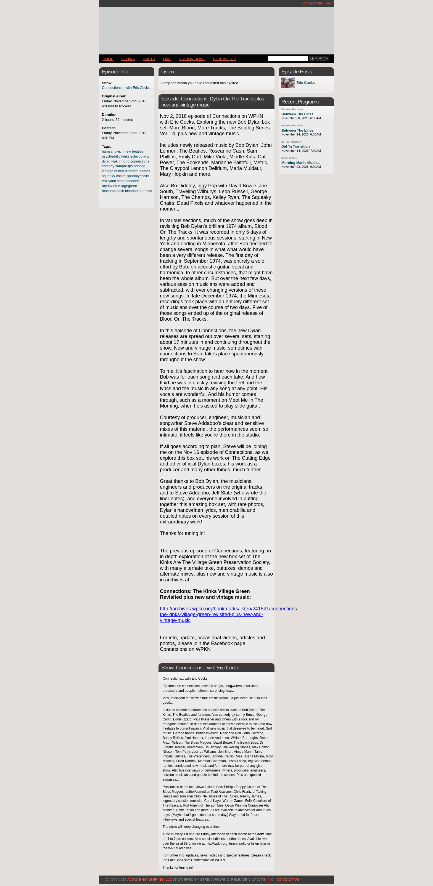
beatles (137, 151)
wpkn (115, 161)
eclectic (136, 156)
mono (125, 161)
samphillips (124, 166)
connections (139, 161)
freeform (132, 171)
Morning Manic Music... (300, 163)
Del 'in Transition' (291, 141)
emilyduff (109, 181)
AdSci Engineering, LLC (149, 879)
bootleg (139, 166)
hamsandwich (112, 151)
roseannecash (113, 191)
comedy (108, 166)
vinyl (146, 156)
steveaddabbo (128, 181)
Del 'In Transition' (296, 146)
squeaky (108, 176)
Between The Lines (297, 114)
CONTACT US (224, 59)
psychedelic (111, 156)
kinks (125, 156)
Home (108, 59)
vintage (107, 171)
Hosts (149, 59)
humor (119, 171)
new (128, 151)
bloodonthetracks (138, 191)
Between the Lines (292, 109)
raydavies (109, 186)
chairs (120, 176)
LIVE (167, 59)
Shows (127, 59)
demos (144, 171)
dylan (106, 161)
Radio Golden (289, 158)
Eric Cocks (305, 83)
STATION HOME (192, 59)
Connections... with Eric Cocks (126, 88)
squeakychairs (137, 176)
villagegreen (127, 186)
